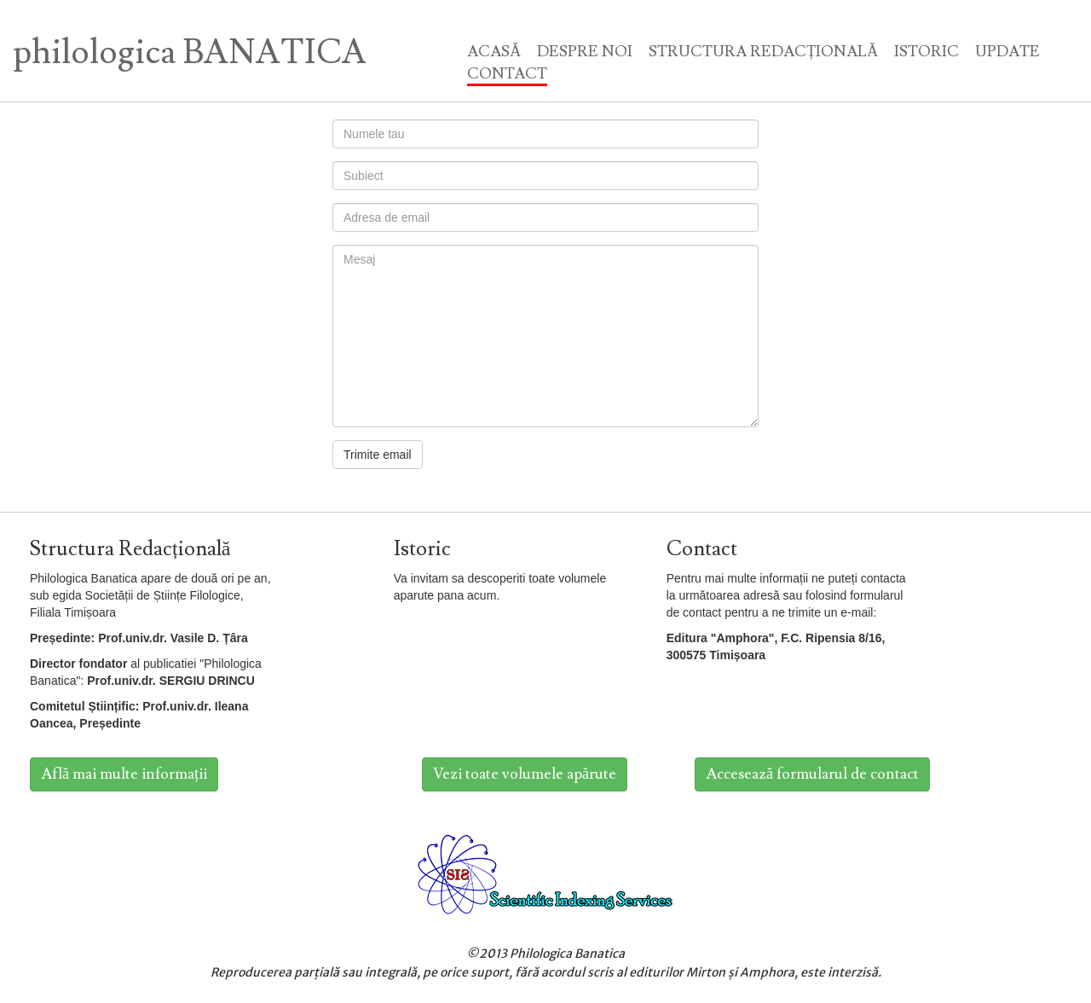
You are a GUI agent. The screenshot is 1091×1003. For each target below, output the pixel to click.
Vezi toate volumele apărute (524, 774)
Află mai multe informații (124, 774)
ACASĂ (494, 51)
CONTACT (507, 74)
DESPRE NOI (584, 51)
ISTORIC (926, 51)
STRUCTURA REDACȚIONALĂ (763, 51)
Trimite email (377, 454)
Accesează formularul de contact (812, 774)
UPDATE (1007, 51)
